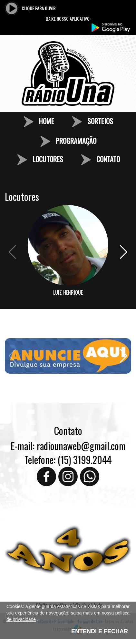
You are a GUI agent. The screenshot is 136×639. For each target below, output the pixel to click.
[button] (123, 252)
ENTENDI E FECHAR (99, 631)
